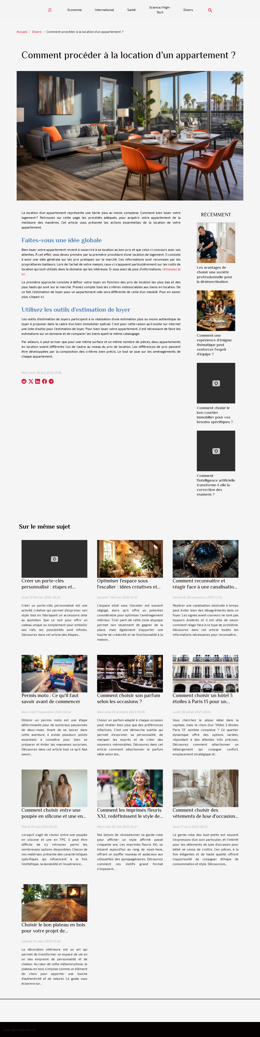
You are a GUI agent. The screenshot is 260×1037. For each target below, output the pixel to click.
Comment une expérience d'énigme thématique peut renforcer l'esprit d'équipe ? (214, 344)
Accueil (22, 31)
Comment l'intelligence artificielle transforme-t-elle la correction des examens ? (216, 484)
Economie (74, 10)
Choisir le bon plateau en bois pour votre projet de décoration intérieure (53, 931)
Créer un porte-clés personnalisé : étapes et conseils (47, 587)
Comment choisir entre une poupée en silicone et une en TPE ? (52, 816)
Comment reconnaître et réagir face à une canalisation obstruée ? (205, 587)
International (104, 10)
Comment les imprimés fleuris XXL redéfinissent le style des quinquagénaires (129, 816)
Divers (188, 10)
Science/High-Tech (160, 9)
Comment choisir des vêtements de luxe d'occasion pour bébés (204, 816)
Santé (131, 10)
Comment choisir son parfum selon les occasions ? (128, 698)
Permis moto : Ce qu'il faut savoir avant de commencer (51, 698)
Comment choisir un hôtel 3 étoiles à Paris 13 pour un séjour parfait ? (203, 701)
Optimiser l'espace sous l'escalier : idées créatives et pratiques (127, 587)
